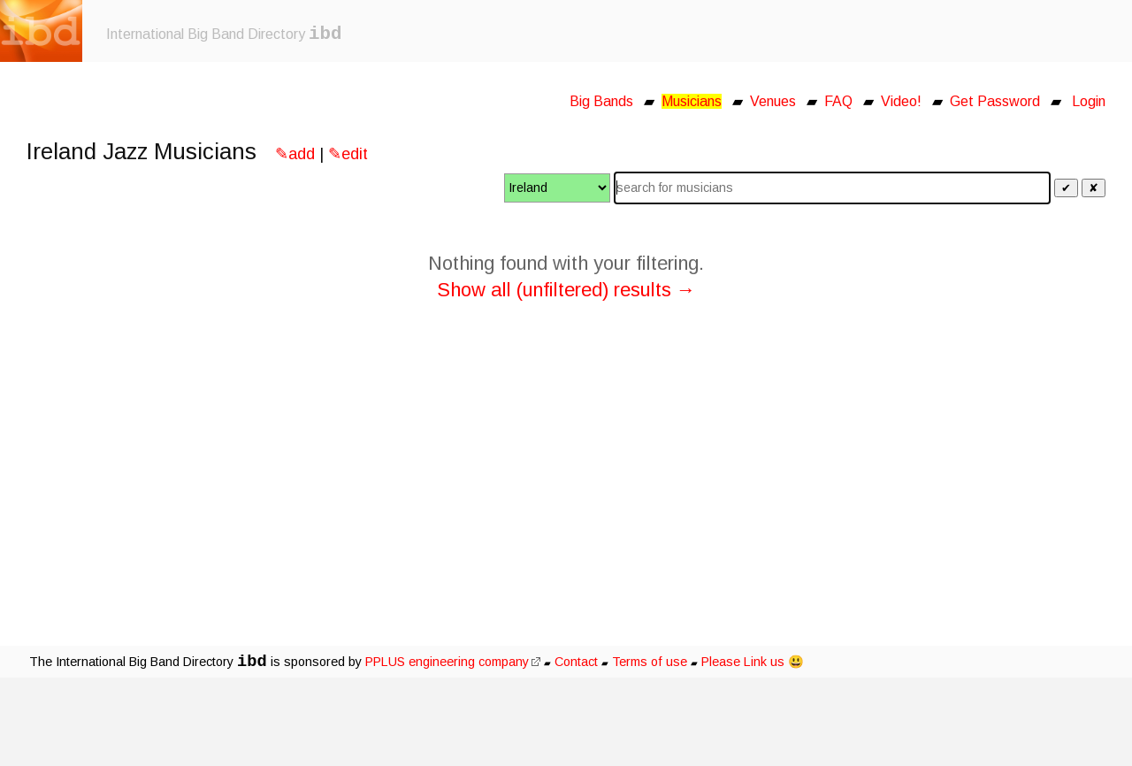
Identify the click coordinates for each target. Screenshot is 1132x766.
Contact (576, 662)
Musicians (692, 101)
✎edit (348, 154)
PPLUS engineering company (452, 662)
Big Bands (601, 101)
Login (1088, 101)
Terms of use (649, 662)
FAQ (838, 101)
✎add (295, 154)
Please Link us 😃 (752, 662)
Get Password (995, 101)
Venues (773, 101)
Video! (901, 101)
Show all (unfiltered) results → (566, 290)
